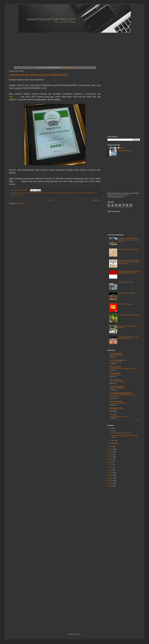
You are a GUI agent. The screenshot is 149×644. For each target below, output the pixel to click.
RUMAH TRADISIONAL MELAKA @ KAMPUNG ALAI (128, 337)
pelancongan (63, 193)
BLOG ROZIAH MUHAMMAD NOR (120, 393)
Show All (138, 420)
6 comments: (24, 190)
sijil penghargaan (88, 193)
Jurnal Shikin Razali (116, 401)
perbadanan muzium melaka (75, 193)
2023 (111, 452)
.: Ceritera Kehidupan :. (117, 386)
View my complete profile (125, 150)
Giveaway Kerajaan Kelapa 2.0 (118, 403)
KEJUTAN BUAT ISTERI (125, 282)
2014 (111, 473)
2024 (111, 449)
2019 (111, 462)
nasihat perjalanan (55, 193)
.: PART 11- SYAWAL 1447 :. (118, 388)
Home (51, 200)
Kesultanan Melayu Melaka (126, 293)
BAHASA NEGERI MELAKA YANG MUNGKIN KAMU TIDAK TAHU (128, 272)
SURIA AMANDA (115, 373)
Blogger (78, 634)
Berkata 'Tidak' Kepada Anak (118, 381)
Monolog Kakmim (115, 367)
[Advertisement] (63, 47)
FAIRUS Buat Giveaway (125, 304)
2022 (111, 454)
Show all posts (67, 67)
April (112, 431)
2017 (111, 465)
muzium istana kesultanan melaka (40, 193)
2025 (111, 446)
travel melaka (13, 194)
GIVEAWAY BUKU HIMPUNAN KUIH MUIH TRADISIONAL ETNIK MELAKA (128, 240)
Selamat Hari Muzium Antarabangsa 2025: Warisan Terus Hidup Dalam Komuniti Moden (129, 262)
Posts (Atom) (21, 203)
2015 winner (17, 193)
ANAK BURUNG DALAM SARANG (128, 315)
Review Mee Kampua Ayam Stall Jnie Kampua (123, 368)
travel (95, 193)
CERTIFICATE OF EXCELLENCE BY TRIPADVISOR (38, 75)
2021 (111, 457)
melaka (23, 193)
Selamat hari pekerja (115, 362)
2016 (111, 467)
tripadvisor (20, 194)
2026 (111, 428)
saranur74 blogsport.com (118, 360)
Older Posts (96, 200)
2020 (111, 460)
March (113, 440)
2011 (111, 481)
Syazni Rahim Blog (116, 380)
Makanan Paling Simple (116, 355)
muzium (28, 193)
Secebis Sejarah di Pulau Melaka (128, 249)
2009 (111, 486)
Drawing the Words (116, 353)
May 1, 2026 (113, 409)
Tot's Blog (113, 415)
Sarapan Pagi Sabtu (115, 375)
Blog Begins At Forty (116, 408)
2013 (111, 475)
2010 (111, 483)
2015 (111, 470)
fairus (122, 148)
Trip (14, 97)
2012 (111, 478)
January (113, 443)
